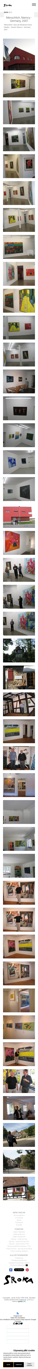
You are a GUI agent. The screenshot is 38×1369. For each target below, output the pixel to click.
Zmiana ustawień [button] (29, 1364)
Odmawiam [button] (19, 1364)
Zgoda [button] (8, 1364)
